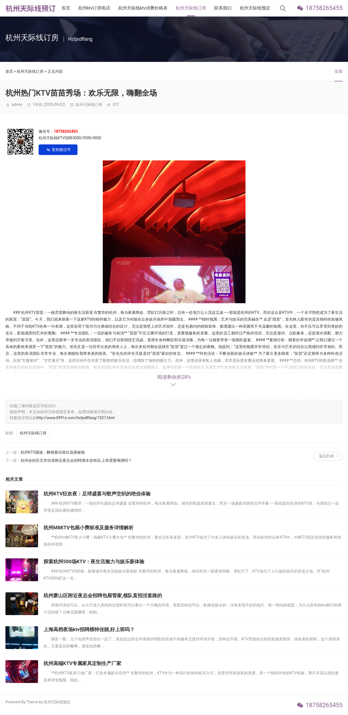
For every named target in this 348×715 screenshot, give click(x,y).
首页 (65, 8)
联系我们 (223, 8)
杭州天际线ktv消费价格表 (142, 8)
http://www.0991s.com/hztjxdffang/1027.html (75, 418)
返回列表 (326, 456)
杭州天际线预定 (255, 8)
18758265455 (324, 8)
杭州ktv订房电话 (94, 8)
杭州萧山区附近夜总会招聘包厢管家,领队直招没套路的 (103, 595)
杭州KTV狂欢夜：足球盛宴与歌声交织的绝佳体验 (97, 493)
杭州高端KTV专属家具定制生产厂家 (83, 663)
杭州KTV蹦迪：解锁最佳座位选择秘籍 (53, 452)
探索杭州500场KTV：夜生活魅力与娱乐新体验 (94, 561)
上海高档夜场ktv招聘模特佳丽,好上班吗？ (89, 629)
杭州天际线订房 (191, 8)
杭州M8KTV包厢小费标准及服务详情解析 (88, 527)
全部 (338, 71)
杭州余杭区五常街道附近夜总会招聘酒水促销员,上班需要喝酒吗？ (76, 460)
